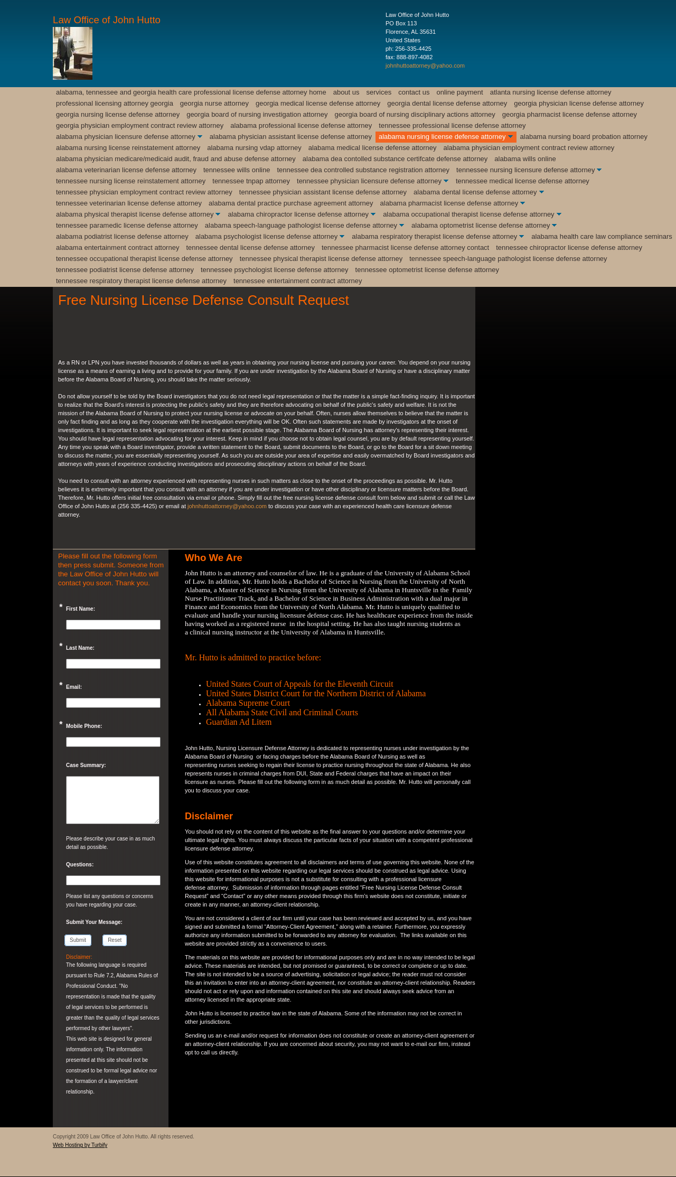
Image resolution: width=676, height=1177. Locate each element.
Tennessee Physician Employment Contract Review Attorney (144, 192)
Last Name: (80, 648)
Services (379, 92)
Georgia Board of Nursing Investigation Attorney (256, 114)
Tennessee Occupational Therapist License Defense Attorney (144, 259)
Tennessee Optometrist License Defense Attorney (427, 270)
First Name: (80, 609)
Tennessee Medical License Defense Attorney (522, 181)
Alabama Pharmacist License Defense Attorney (449, 203)
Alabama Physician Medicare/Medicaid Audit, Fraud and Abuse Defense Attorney (176, 159)
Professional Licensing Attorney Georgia (114, 103)
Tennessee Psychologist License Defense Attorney (275, 270)
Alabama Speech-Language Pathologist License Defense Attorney (301, 225)
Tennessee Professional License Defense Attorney (452, 125)
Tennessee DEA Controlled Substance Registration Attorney (363, 170)
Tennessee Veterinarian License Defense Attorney (129, 203)
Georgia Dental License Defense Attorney (447, 103)
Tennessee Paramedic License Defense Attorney (127, 225)
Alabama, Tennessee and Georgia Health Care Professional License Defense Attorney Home (191, 92)
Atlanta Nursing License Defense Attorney (551, 92)
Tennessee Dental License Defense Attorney (250, 247)
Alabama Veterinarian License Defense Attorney (126, 170)
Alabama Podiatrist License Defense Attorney (122, 236)
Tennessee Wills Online (236, 170)
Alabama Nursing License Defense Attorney (442, 137)
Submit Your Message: (94, 922)
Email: (74, 687)
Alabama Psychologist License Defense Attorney (266, 236)
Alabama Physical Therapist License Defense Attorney (134, 214)
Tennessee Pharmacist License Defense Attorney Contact (405, 247)
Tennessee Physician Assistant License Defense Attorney (323, 192)
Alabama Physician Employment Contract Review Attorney (528, 148)
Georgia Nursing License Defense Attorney (118, 114)
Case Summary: (86, 765)
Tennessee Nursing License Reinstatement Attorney (130, 181)
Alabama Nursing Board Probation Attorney (583, 137)
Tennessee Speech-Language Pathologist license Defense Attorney (508, 259)
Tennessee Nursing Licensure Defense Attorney (525, 170)
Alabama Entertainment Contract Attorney (117, 247)
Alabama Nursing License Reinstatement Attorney (128, 148)
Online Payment (460, 92)
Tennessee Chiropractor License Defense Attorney (569, 247)
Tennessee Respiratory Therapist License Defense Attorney (141, 281)
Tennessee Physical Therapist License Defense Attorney (321, 259)
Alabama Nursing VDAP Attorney (254, 148)
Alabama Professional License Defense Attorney (301, 125)
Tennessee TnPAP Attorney (251, 181)
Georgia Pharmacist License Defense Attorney (569, 114)
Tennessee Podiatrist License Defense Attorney (125, 270)
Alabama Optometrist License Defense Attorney (480, 225)
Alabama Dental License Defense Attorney (475, 192)
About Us (346, 92)
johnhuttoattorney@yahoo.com (425, 65)
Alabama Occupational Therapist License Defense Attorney (469, 214)
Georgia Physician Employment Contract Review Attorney (139, 125)
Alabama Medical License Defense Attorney (372, 148)
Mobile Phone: (84, 726)
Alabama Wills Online (525, 159)
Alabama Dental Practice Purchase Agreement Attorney (291, 203)
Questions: (79, 864)
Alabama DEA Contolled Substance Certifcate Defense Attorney (395, 159)
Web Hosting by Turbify (80, 1145)
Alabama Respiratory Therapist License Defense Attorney (434, 236)
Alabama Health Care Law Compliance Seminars (601, 236)
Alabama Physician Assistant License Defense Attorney (291, 137)
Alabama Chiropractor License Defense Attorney (298, 214)
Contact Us (413, 92)
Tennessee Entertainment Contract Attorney (297, 281)
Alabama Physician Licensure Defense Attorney (125, 137)
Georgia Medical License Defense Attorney (318, 103)
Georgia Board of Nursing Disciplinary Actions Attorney (415, 114)
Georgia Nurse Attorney (214, 103)
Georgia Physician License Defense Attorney (579, 103)
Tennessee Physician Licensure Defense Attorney (369, 181)
